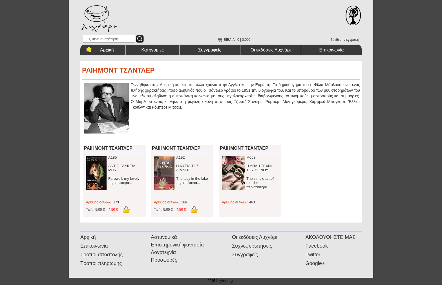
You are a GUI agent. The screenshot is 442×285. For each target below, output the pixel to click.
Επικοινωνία (331, 50)
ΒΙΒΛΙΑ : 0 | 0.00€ (237, 40)
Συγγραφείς (209, 50)
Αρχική (107, 50)
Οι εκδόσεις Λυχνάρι (271, 50)
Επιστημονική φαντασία (177, 245)
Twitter (313, 254)
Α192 (180, 157)
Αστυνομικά (164, 237)
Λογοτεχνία (163, 252)
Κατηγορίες (152, 50)
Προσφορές (164, 260)
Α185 (112, 157)
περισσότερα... (120, 183)
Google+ (315, 263)
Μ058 (251, 157)
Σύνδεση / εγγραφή (344, 40)
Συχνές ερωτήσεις (252, 246)
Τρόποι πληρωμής (101, 263)
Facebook (317, 246)
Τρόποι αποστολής (101, 254)
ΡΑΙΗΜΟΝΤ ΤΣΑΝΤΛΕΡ (108, 148)
